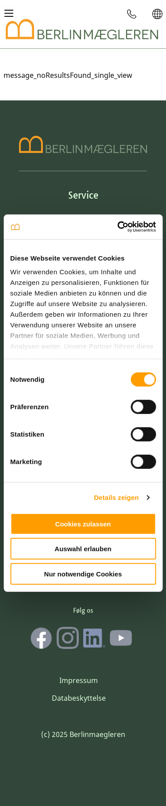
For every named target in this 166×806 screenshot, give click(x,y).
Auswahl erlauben (82, 549)
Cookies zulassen (83, 523)
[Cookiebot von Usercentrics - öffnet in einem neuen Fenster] (118, 227)
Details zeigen (116, 497)
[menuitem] (132, 14)
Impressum (78, 680)
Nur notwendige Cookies (83, 573)
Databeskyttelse (79, 698)
